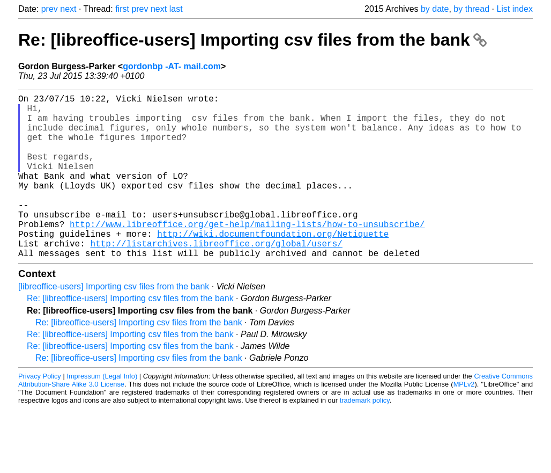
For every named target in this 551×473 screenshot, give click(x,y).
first (122, 8)
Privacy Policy (39, 413)
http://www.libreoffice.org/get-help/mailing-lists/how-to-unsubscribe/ (247, 254)
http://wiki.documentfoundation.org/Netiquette (273, 266)
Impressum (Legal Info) (101, 413)
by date (435, 8)
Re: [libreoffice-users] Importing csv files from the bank (252, 39)
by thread (471, 8)
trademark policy (365, 437)
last (176, 8)
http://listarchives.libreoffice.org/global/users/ (216, 277)
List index (514, 8)
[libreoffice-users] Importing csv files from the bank (113, 323)
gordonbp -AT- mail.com (172, 66)
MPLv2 (464, 421)
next (68, 8)
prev (49, 8)
